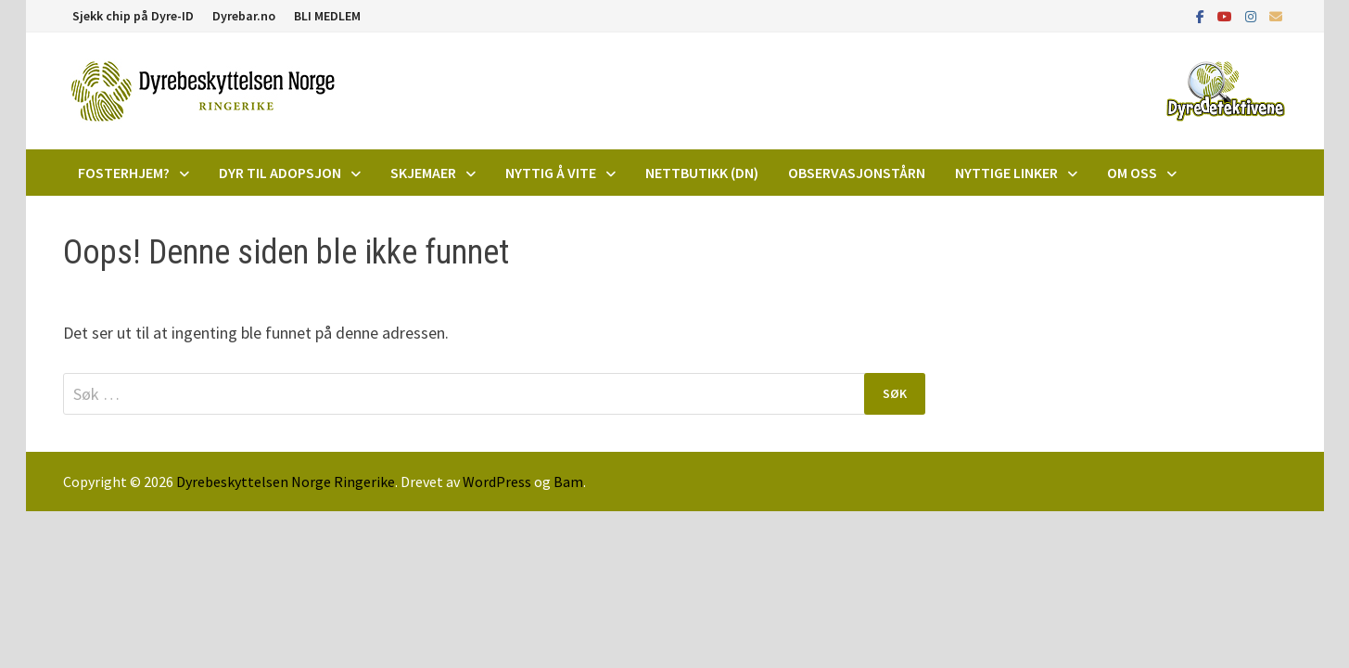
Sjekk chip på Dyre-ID (133, 15)
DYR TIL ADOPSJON (280, 172)
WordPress (497, 481)
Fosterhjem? (124, 172)
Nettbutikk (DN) (701, 172)
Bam (568, 481)
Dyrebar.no (243, 15)
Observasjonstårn (856, 172)
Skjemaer (423, 172)
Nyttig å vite (550, 172)
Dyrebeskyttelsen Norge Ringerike (285, 481)
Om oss (1132, 172)
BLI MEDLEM (327, 15)
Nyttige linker (1006, 172)
